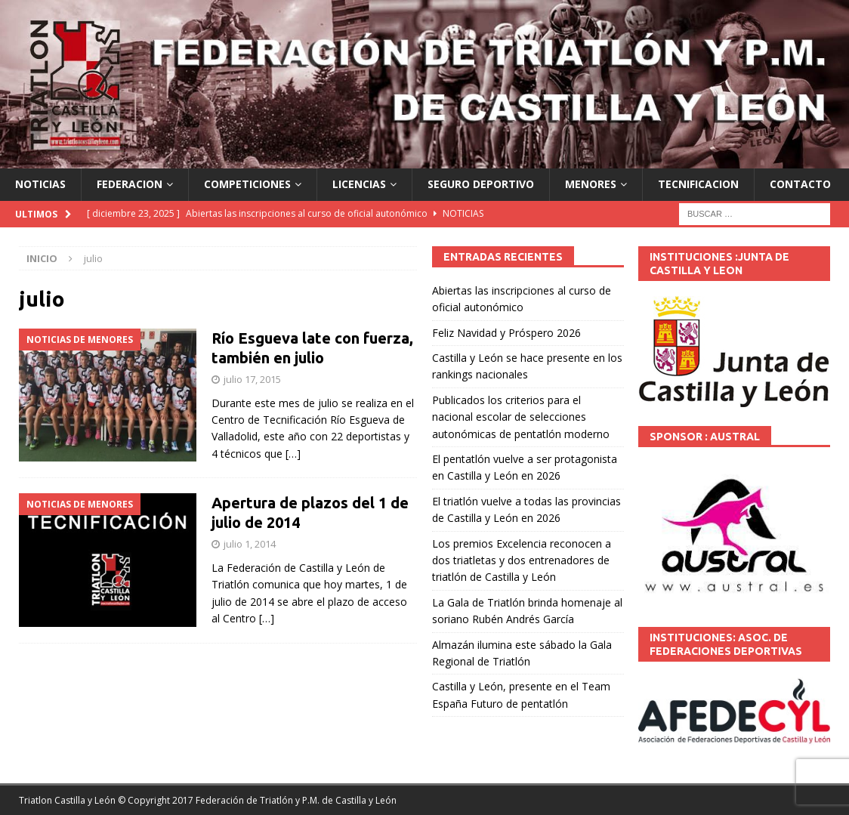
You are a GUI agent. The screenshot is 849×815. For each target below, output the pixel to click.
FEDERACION (129, 184)
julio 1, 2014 (250, 544)
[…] (293, 453)
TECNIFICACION (698, 184)
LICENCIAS (359, 184)
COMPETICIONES (247, 184)
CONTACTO (800, 184)
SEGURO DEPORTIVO (481, 184)
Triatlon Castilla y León (67, 800)
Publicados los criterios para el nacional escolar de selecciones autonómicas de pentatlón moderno (521, 417)
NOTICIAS (40, 184)
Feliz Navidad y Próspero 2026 (506, 333)
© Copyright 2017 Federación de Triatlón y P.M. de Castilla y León (257, 800)
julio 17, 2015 (252, 379)
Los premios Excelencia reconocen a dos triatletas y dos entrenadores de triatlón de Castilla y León (521, 560)
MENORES (590, 184)
